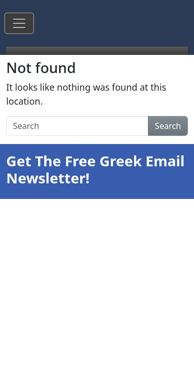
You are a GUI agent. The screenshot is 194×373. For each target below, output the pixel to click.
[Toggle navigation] (19, 23)
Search (168, 126)
